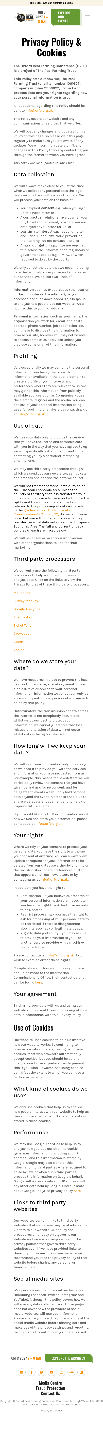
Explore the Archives (68, 1375)
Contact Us (50, 1410)
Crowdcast (22, 645)
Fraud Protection (50, 1405)
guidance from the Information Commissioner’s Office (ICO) (43, 518)
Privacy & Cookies (51, 1428)
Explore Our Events (64, 16)
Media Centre (50, 1400)
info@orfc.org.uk (31, 420)
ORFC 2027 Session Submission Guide (51, 3)
